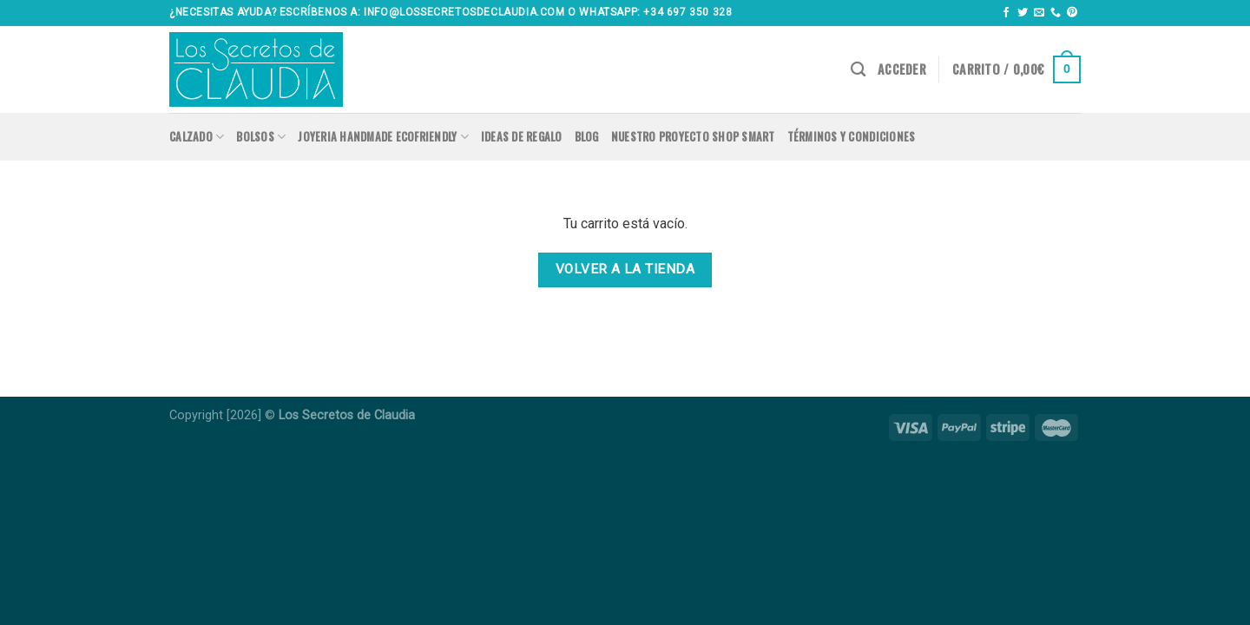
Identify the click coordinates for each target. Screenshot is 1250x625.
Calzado (196, 137)
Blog (587, 136)
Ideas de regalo (521, 136)
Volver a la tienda (625, 269)
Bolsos (261, 137)
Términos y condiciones (851, 136)
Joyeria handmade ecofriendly (383, 137)
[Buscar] (858, 70)
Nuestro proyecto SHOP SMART (693, 136)
